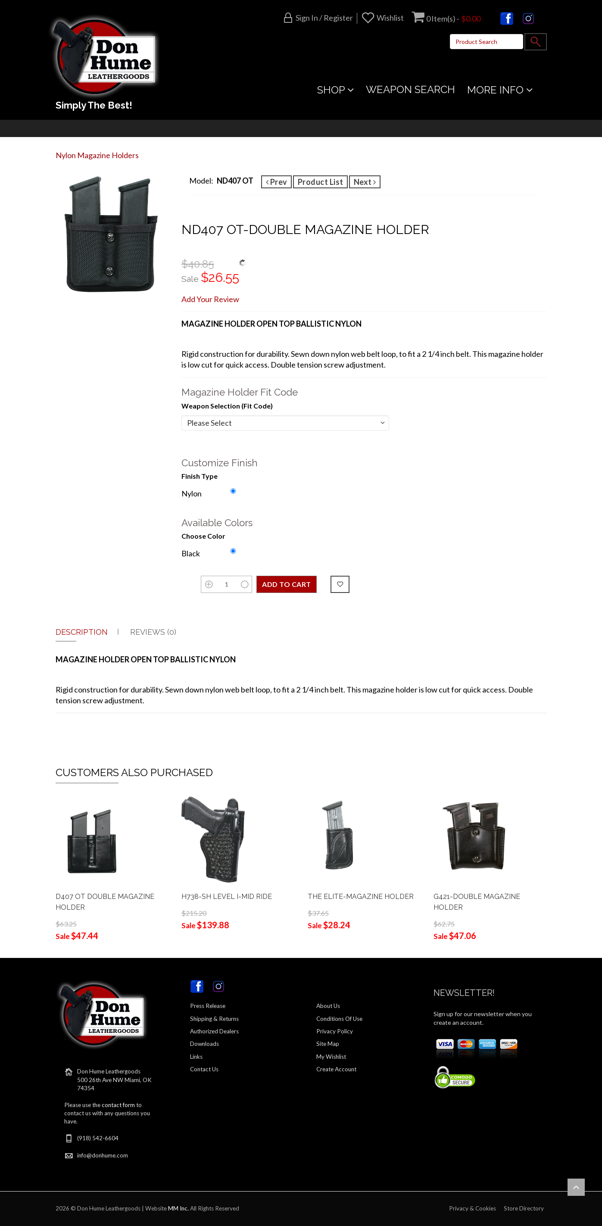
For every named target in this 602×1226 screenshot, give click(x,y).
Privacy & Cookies (472, 1208)
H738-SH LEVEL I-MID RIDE (226, 896)
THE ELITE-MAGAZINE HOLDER (361, 896)
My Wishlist (331, 1056)
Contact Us (204, 1069)
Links (196, 1056)
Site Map (327, 1043)
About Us (328, 1005)
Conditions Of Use (339, 1018)
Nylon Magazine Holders (97, 155)
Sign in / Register (324, 17)
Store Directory (524, 1208)
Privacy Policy (334, 1031)
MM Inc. (178, 1208)
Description (82, 631)
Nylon (191, 493)
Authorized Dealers (214, 1031)
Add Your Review (210, 299)
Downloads (204, 1043)
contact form (118, 1104)
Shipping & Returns (214, 1018)
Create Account (336, 1069)
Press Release (207, 1005)
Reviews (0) (153, 631)
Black (190, 553)
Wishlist (390, 17)
